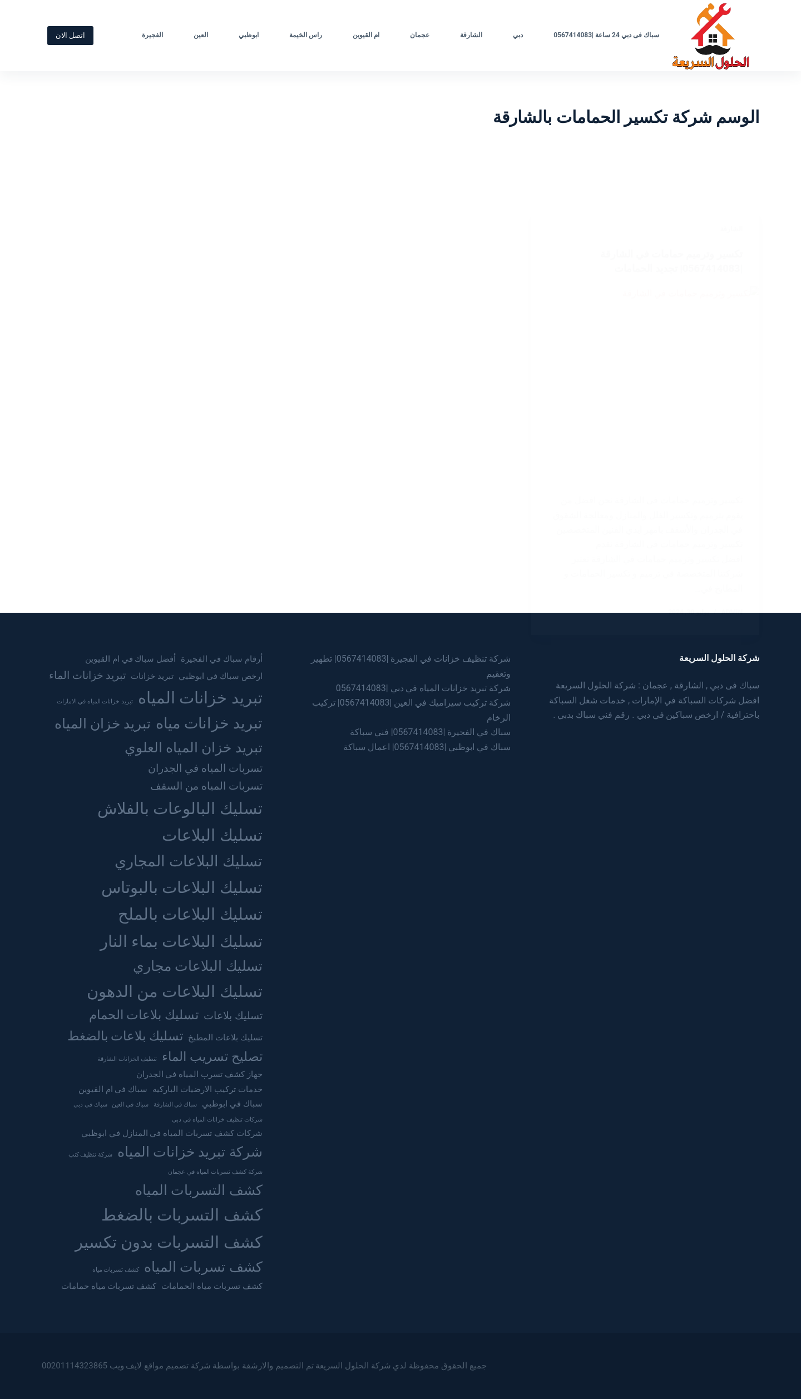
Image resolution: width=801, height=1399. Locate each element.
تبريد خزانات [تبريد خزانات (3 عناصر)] (152, 676)
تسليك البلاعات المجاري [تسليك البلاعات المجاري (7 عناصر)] (189, 861)
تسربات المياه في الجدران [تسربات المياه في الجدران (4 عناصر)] (205, 768)
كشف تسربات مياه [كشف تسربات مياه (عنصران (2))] (115, 1269)
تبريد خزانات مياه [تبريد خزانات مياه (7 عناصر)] (209, 723)
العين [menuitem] (201, 35)
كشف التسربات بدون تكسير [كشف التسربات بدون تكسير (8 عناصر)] (169, 1242)
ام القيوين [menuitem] (366, 35)
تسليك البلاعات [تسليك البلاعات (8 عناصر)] (212, 835)
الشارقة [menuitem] (471, 35)
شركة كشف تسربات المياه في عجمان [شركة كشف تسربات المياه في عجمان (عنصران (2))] (215, 1171)
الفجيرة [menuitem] (152, 35)
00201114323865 (74, 1366)
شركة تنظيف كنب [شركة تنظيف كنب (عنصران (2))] (90, 1154)
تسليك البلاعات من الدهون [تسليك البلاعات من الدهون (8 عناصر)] (175, 991)
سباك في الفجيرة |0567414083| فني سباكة (430, 732)
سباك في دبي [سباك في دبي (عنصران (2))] (90, 1104)
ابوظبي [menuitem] (249, 35)
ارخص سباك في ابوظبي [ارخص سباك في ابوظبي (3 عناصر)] (220, 676)
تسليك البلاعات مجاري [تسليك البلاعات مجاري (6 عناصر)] (198, 966)
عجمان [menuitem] (419, 35)
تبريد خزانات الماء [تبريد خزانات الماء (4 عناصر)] (87, 675)
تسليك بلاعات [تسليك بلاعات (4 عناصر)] (233, 1015)
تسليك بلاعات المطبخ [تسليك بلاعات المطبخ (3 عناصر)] (225, 1038)
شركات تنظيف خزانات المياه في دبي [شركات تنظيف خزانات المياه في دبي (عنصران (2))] (217, 1119)
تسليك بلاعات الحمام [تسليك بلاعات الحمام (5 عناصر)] (144, 1015)
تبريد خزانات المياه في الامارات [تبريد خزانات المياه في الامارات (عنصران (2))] (95, 701)
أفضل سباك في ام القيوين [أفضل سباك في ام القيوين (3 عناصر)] (130, 659)
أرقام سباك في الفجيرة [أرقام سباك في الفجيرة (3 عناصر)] (221, 659)
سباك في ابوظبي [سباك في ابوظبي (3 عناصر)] (232, 1104)
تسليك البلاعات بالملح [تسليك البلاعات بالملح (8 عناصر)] (190, 914)
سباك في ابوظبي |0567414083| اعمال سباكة (427, 747)
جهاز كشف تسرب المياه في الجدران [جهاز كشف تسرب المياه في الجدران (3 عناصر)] (199, 1074)
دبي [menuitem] (518, 35)
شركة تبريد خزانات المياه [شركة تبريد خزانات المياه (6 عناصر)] (190, 1151)
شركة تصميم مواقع (177, 1366)
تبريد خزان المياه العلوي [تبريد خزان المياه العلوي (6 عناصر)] (194, 747)
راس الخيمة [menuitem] (305, 35)
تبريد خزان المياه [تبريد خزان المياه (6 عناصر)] (103, 723)
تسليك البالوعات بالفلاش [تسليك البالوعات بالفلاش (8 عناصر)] (180, 808)
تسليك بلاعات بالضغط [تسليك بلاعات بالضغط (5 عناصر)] (125, 1036)
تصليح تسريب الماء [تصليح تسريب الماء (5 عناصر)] (212, 1056)
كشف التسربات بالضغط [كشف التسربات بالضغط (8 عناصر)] (182, 1214)
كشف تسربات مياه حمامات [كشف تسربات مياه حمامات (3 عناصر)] (108, 1286)
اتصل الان (70, 35)
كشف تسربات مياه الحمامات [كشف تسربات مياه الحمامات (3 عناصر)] (211, 1286)
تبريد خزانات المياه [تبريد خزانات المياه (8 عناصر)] (200, 697)
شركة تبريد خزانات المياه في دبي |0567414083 (423, 688)
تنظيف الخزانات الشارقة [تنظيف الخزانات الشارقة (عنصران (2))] (127, 1059)
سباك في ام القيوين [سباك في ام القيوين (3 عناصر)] (112, 1089)
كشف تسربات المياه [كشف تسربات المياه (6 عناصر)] (203, 1266)
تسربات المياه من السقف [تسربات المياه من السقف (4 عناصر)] (206, 786)
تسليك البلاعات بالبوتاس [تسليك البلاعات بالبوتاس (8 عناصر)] (182, 887)
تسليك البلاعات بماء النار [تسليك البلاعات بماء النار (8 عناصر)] (181, 941)
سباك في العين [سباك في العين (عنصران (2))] (130, 1104)
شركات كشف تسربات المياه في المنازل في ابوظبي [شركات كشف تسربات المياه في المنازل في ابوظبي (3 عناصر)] (172, 1133)
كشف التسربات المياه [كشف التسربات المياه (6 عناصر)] (199, 1190)
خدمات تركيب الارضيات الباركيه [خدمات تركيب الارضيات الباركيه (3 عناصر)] (207, 1089)
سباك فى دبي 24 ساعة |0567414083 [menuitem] (606, 35)
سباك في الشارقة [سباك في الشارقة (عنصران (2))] (175, 1104)
